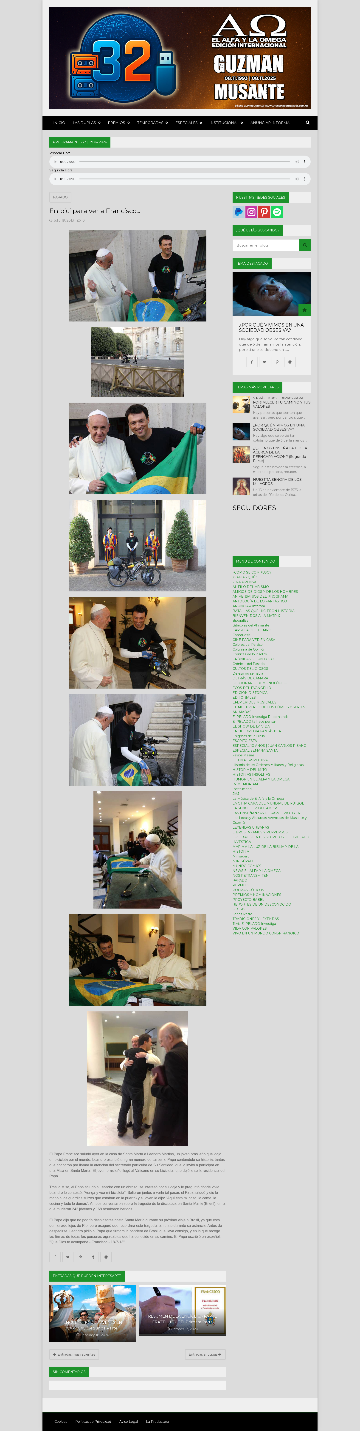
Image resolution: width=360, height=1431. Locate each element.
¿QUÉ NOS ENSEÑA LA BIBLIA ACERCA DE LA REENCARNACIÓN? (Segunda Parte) (280, 454)
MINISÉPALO (244, 861)
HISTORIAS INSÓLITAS (251, 774)
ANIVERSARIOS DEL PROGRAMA (260, 596)
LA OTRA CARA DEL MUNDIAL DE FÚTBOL (268, 803)
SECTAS (239, 909)
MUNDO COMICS (247, 866)
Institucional (242, 789)
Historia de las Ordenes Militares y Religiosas (268, 765)
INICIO (59, 123)
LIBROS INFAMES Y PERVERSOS (260, 832)
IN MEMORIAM (245, 784)
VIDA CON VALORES (250, 928)
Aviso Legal (126, 1422)
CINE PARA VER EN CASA (254, 640)
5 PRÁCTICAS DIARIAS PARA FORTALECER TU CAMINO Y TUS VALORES (282, 402)
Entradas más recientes (74, 1354)
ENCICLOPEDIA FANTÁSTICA (257, 731)
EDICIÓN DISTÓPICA (250, 693)
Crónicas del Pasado (249, 664)
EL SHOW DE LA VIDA (251, 726)
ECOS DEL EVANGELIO (252, 688)
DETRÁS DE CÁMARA (250, 678)
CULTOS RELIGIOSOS (250, 669)
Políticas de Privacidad (90, 1422)
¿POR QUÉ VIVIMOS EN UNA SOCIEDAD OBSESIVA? (271, 327)
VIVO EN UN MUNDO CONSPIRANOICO (266, 933)
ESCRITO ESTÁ (245, 741)
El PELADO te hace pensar (254, 722)
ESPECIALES (188, 122)
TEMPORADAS (152, 122)
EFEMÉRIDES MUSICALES (254, 702)
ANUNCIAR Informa (249, 606)
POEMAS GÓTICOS (248, 890)
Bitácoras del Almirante (251, 625)
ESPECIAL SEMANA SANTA (255, 750)
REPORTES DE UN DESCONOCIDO (262, 904)
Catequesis (241, 635)
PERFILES (241, 885)
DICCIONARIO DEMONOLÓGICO (260, 683)
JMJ (236, 794)
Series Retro (242, 914)
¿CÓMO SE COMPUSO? (252, 572)
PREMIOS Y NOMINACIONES (257, 895)
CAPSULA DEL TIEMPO (252, 630)
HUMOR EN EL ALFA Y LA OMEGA (261, 779)
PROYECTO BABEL (248, 900)
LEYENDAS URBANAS (251, 827)
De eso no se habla (248, 673)
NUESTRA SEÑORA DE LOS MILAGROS (277, 481)
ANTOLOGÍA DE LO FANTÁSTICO (260, 601)
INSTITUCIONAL (226, 122)
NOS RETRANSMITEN (251, 875)
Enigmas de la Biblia (249, 736)
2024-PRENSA (244, 582)
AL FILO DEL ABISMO (251, 587)
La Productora (155, 1422)
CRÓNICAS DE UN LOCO (253, 659)
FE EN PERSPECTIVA (250, 760)
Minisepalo (241, 856)
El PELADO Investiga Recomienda (261, 717)
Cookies (58, 1422)
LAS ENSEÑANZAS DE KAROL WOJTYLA (266, 813)
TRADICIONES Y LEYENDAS (256, 919)
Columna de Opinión (249, 649)
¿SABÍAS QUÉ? (245, 577)
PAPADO (60, 197)
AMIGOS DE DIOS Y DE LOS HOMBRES (265, 592)
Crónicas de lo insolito (250, 654)
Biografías (240, 620)
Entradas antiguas (205, 1354)
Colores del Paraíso (248, 645)
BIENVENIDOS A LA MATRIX (256, 616)
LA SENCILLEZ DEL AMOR (255, 808)
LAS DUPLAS (86, 122)
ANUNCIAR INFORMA (270, 123)
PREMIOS (118, 122)
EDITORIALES (244, 697)
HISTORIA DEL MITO (250, 770)
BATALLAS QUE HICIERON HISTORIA (264, 611)
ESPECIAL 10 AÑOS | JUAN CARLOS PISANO (270, 746)
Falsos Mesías (243, 755)
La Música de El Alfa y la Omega (258, 799)
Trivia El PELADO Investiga (254, 924)
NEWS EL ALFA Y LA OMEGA (257, 871)
